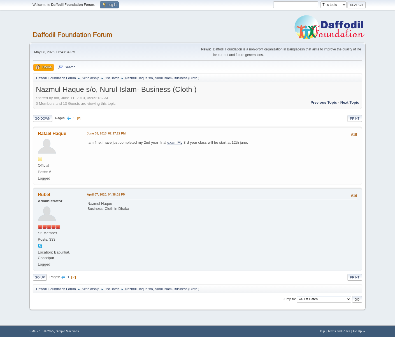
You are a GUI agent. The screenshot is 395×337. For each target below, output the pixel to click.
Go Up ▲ (359, 331)
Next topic (349, 102)
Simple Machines (67, 331)
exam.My (174, 142)
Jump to (289, 299)
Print (354, 118)
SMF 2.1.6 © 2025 (41, 331)
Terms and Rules (339, 331)
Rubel (44, 194)
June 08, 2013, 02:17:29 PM (106, 133)
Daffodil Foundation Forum (72, 34)
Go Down (42, 118)
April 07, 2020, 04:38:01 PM (106, 194)
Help (322, 331)
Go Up (40, 277)
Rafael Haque (52, 133)
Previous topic (323, 102)
